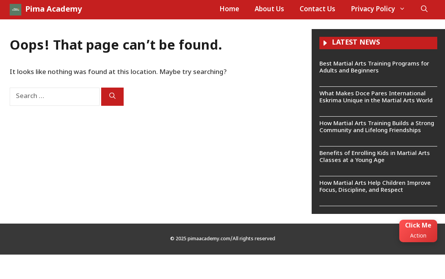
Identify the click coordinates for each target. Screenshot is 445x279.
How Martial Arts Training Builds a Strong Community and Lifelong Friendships (376, 127)
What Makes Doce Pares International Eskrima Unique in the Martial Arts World (376, 97)
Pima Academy (53, 10)
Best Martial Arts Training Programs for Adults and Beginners (374, 67)
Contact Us (317, 9)
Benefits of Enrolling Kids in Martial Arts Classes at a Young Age (374, 157)
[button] (424, 9)
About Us (269, 9)
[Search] (112, 97)
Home (229, 9)
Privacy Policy (382, 9)
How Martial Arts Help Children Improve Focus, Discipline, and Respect (375, 187)
